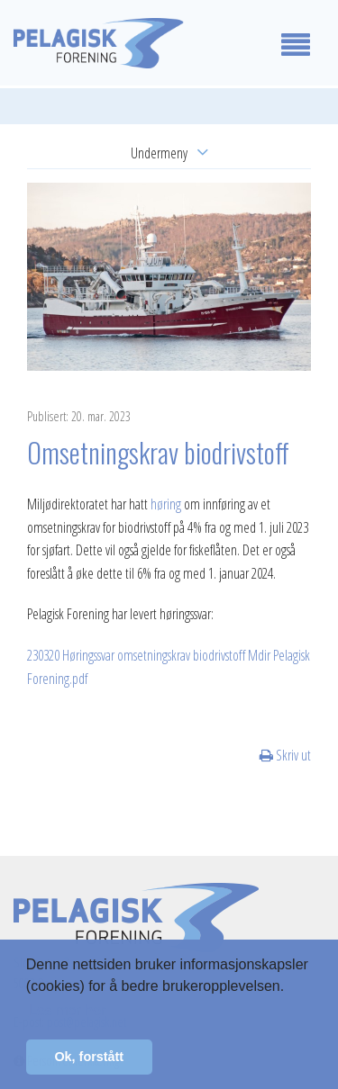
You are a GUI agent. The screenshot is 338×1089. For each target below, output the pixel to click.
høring (166, 504)
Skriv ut (285, 755)
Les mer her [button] (67, 1010)
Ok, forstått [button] (88, 1056)
